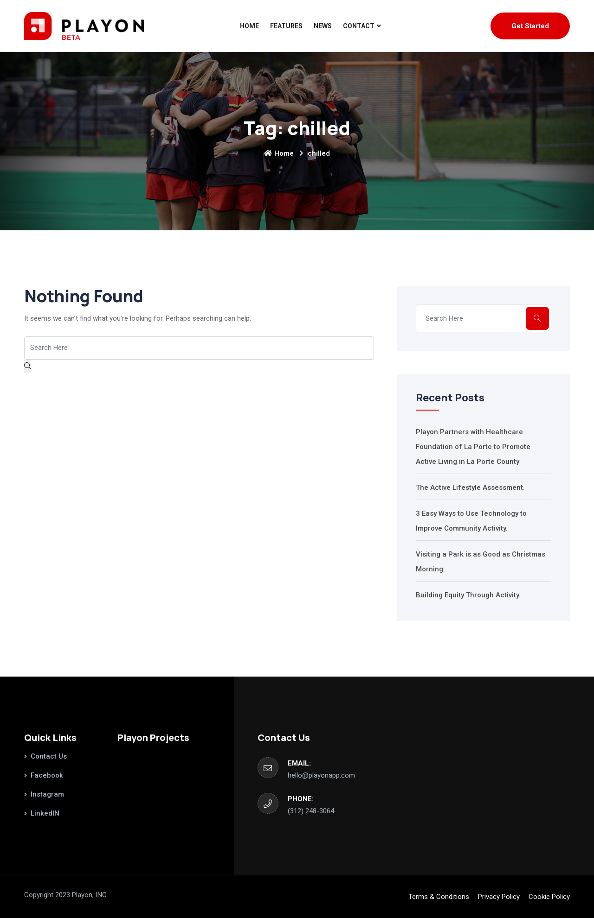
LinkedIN (45, 813)
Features (286, 26)
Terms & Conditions (438, 897)
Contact (358, 26)
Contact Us (49, 756)
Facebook (47, 775)
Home (249, 26)
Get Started (530, 26)
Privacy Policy (499, 897)
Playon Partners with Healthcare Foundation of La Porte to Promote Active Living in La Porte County (473, 447)
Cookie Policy (549, 897)
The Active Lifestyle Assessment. (470, 487)
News (323, 26)
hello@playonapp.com (321, 775)
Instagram (47, 794)
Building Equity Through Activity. (468, 595)
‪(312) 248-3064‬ (311, 811)
